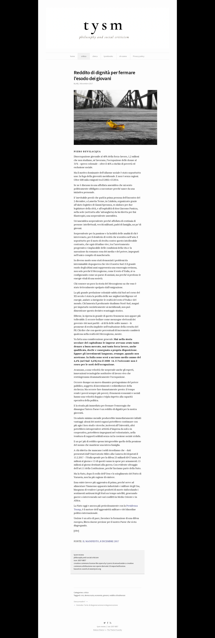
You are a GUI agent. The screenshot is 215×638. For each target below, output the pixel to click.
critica (83, 56)
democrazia (89, 595)
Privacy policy (138, 56)
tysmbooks (108, 56)
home (72, 56)
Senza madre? (79, 601)
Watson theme (98, 630)
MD (77, 83)
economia (98, 595)
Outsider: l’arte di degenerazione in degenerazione (97, 605)
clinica (94, 56)
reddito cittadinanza (117, 595)
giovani (106, 595)
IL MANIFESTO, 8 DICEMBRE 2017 (101, 541)
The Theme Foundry (114, 630)
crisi (82, 595)
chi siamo (123, 56)
